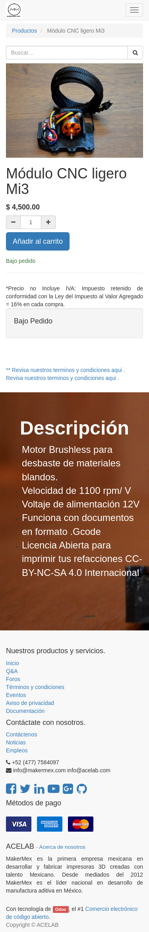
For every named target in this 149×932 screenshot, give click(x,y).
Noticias (16, 742)
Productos (24, 30)
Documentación (25, 711)
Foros (13, 679)
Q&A (12, 671)
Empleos (16, 750)
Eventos (16, 695)
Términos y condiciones (35, 687)
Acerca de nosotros (62, 847)
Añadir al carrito (38, 241)
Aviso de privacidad (30, 703)
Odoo (60, 909)
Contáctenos (21, 734)
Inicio (12, 663)
